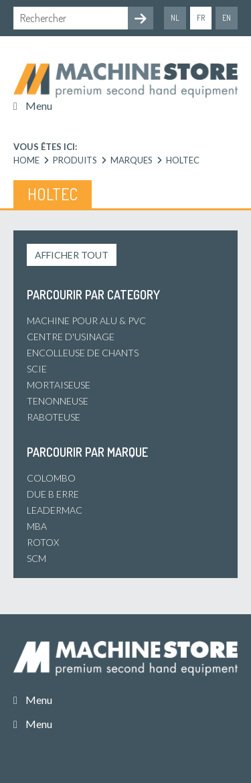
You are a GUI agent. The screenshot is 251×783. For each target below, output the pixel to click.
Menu (38, 105)
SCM (36, 558)
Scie (37, 368)
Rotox (43, 542)
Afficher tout (71, 255)
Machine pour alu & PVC (86, 320)
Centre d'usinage (70, 336)
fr (201, 18)
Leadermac (54, 510)
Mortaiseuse (58, 384)
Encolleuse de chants (83, 352)
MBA (37, 526)
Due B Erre (53, 494)
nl (175, 18)
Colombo (51, 478)
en (226, 18)
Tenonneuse (57, 401)
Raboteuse (53, 417)
